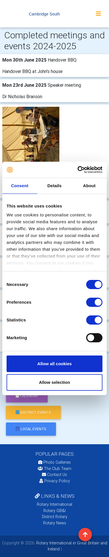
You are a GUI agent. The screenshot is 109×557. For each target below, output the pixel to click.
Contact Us (54, 474)
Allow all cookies (54, 363)
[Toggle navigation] (98, 14)
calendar (27, 395)
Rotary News (54, 523)
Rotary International (54, 504)
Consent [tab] (20, 185)
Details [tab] (54, 185)
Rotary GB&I (54, 510)
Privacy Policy (54, 480)
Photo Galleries (54, 462)
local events (31, 428)
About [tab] (89, 185)
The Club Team (54, 468)
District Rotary (54, 516)
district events (33, 412)
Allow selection (54, 382)
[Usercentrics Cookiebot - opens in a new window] (78, 169)
